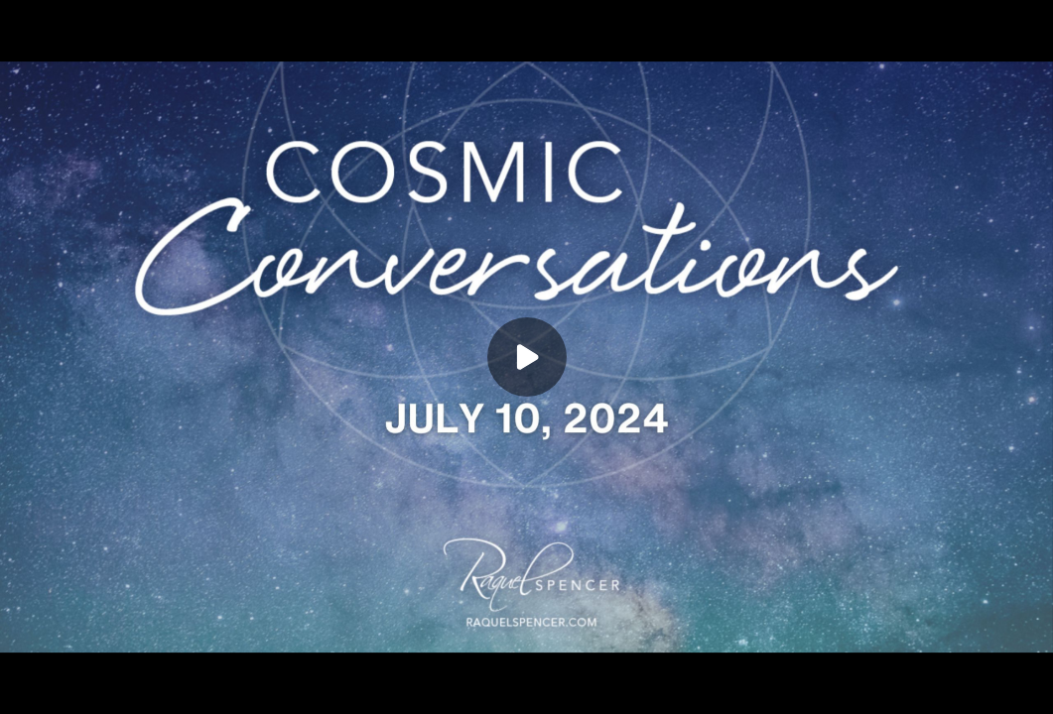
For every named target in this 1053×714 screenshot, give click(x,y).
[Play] (527, 357)
